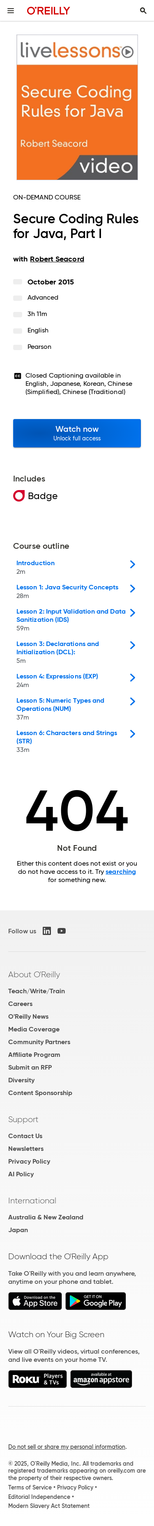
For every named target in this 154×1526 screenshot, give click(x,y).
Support (23, 1119)
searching (121, 871)
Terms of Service (30, 1487)
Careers (20, 1003)
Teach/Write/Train (36, 991)
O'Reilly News (28, 1016)
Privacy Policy (29, 1161)
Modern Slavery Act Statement (49, 1506)
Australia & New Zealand (45, 1217)
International (32, 1200)
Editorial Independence (39, 1497)
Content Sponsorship (40, 1092)
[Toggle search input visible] (143, 11)
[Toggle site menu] (11, 11)
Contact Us (25, 1136)
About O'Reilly (34, 974)
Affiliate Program (34, 1054)
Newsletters (26, 1148)
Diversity (21, 1080)
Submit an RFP (30, 1067)
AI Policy (21, 1174)
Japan (18, 1230)
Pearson (40, 347)
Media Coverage (34, 1029)
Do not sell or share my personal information (66, 1446)
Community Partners (39, 1042)
